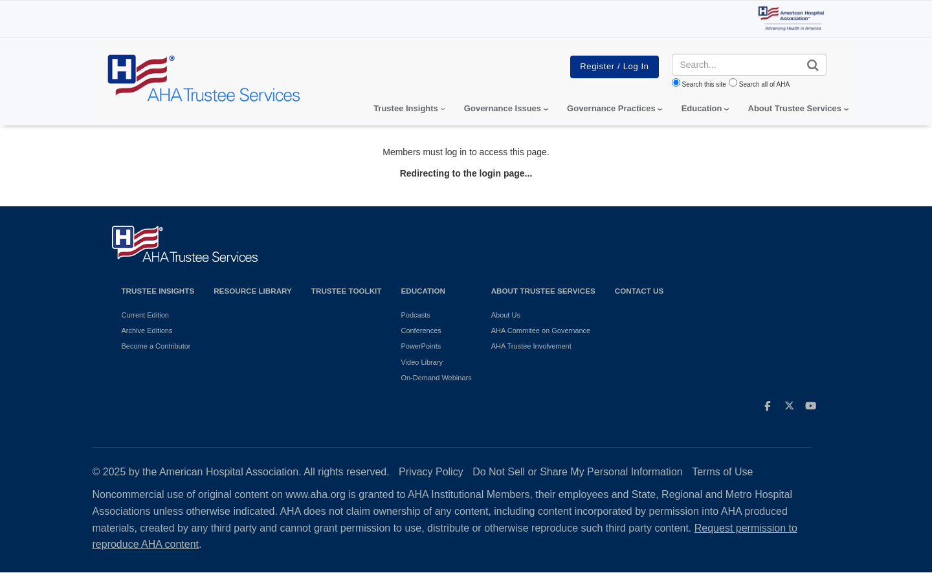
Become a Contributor (156, 346)
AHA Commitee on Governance (540, 330)
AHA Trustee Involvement (531, 346)
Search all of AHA (764, 84)
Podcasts (415, 315)
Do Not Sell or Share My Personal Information (577, 471)
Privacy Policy (431, 471)
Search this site (704, 84)
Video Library (422, 362)
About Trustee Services (795, 108)
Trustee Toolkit (346, 290)
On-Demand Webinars (436, 378)
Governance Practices (611, 108)
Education (423, 290)
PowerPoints (421, 346)
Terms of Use (722, 471)
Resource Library (253, 290)
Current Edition (145, 315)
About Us (505, 315)
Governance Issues (502, 108)
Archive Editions (147, 330)
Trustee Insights (158, 290)
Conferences (421, 330)
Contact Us (639, 290)
